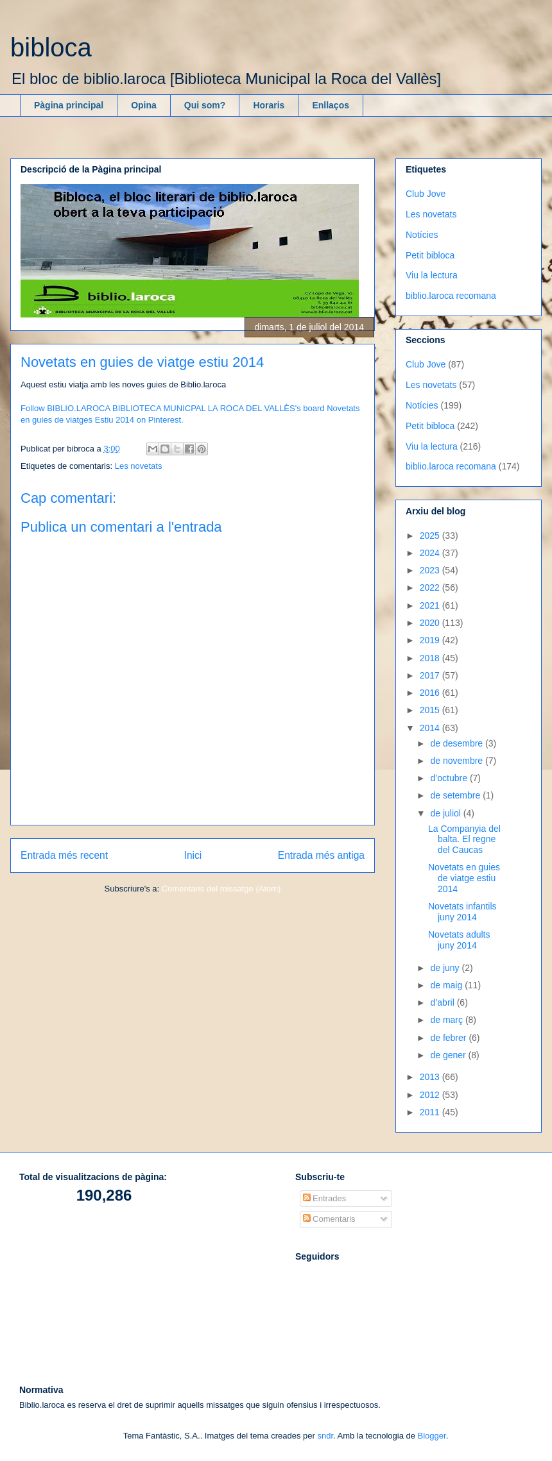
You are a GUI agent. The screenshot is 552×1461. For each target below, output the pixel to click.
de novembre (457, 761)
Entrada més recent (64, 855)
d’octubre (449, 778)
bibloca (51, 47)
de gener (449, 1055)
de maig (447, 985)
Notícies (422, 235)
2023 (431, 570)
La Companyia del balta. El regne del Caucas (464, 839)
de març (447, 1020)
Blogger (432, 1435)
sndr (325, 1435)
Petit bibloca (430, 255)
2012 (431, 1095)
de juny (445, 968)
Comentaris (329, 1219)
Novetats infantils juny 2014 (462, 911)
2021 (431, 605)
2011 (431, 1112)
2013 (431, 1077)
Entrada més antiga (321, 855)
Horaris (268, 105)
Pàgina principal (68, 105)
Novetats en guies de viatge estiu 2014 (464, 878)
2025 (431, 535)
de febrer (449, 1038)
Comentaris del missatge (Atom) (221, 888)
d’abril (443, 1002)
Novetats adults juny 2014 (459, 939)
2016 (431, 693)
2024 (431, 553)
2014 (431, 728)
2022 (431, 587)
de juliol (446, 813)
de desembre (457, 743)
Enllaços (330, 105)
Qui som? (205, 105)
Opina (144, 105)
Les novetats (138, 466)
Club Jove (425, 194)
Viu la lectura (432, 275)
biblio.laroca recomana (451, 296)
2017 (431, 675)
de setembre (456, 795)
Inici (193, 855)
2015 (431, 710)
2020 (431, 623)
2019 (431, 640)
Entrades (325, 1198)
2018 (431, 658)
